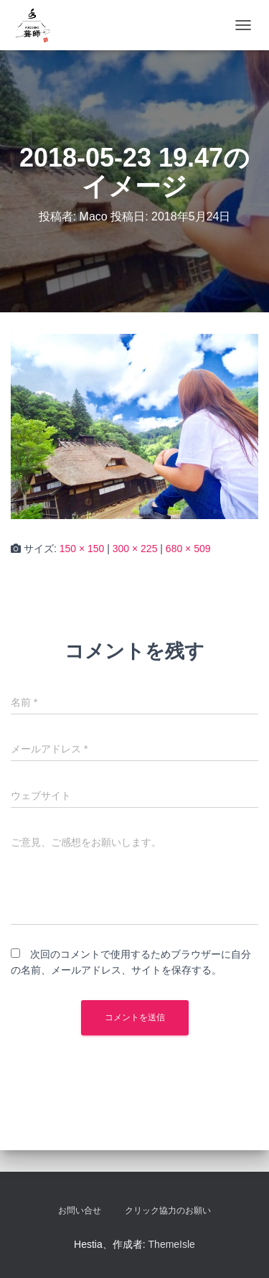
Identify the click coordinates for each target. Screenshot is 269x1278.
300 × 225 (135, 548)
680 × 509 (188, 548)
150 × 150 (82, 548)
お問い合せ (79, 1210)
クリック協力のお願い (168, 1210)
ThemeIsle (171, 1244)
